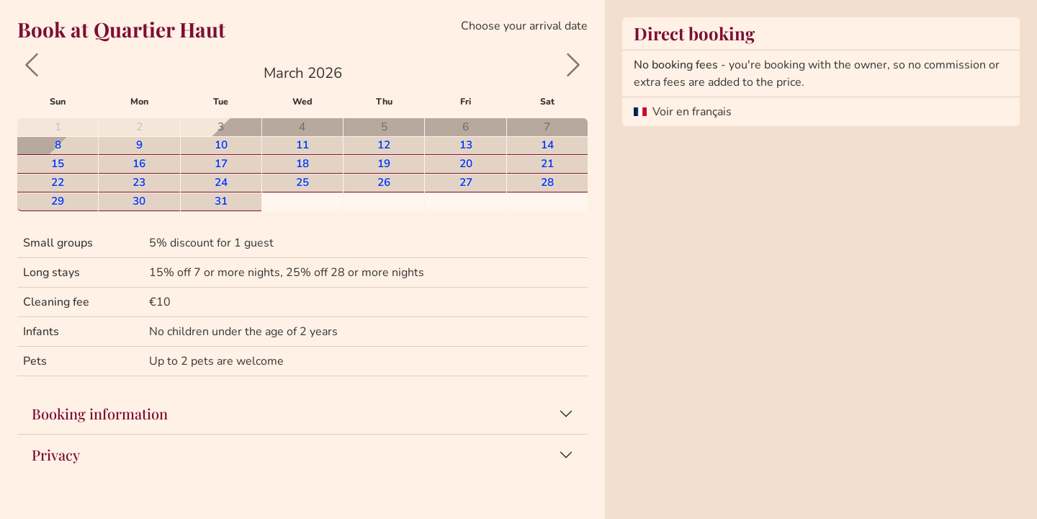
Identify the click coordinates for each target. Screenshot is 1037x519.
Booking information (100, 413)
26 (383, 182)
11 (302, 144)
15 (57, 163)
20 (465, 163)
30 (139, 200)
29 (57, 200)
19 (383, 163)
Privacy (56, 454)
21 (547, 163)
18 (302, 163)
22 (57, 182)
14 (547, 144)
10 (221, 144)
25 (302, 182)
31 (221, 200)
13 (465, 144)
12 (383, 144)
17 (221, 163)
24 (221, 182)
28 (547, 182)
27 (465, 182)
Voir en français (692, 112)
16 (139, 163)
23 (139, 182)
